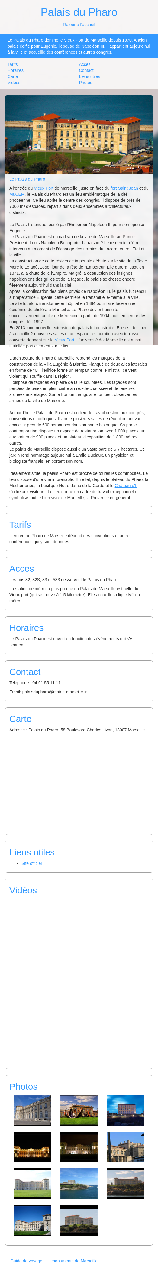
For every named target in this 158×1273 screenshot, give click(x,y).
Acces (85, 64)
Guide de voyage (26, 1260)
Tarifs (13, 64)
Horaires (16, 70)
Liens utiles (89, 76)
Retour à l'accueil (79, 24)
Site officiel (31, 863)
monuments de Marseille (74, 1260)
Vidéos (14, 82)
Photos (85, 82)
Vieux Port (43, 188)
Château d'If (126, 485)
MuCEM (17, 194)
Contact (86, 70)
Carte (13, 76)
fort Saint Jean (124, 188)
